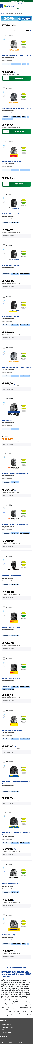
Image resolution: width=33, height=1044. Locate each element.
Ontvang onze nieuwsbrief (9, 1030)
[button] (28, 30)
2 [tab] (16, 20)
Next (31, 19)
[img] (4, 39)
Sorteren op (5, 29)
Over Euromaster (7, 1040)
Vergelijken (9, 36)
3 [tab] (19, 20)
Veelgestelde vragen (7, 1027)
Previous (2, 19)
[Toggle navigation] (1, 6)
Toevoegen (19, 78)
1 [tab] (14, 20)
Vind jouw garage (7, 1032)
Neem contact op (7, 1024)
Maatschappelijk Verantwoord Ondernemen (14, 1043)
